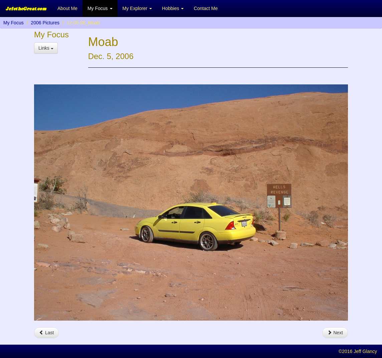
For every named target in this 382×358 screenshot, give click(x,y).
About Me (67, 8)
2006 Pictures (45, 22)
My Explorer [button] (137, 8)
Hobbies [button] (173, 8)
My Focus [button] (100, 8)
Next (335, 332)
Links (45, 48)
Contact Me (206, 8)
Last (46, 332)
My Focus (13, 22)
